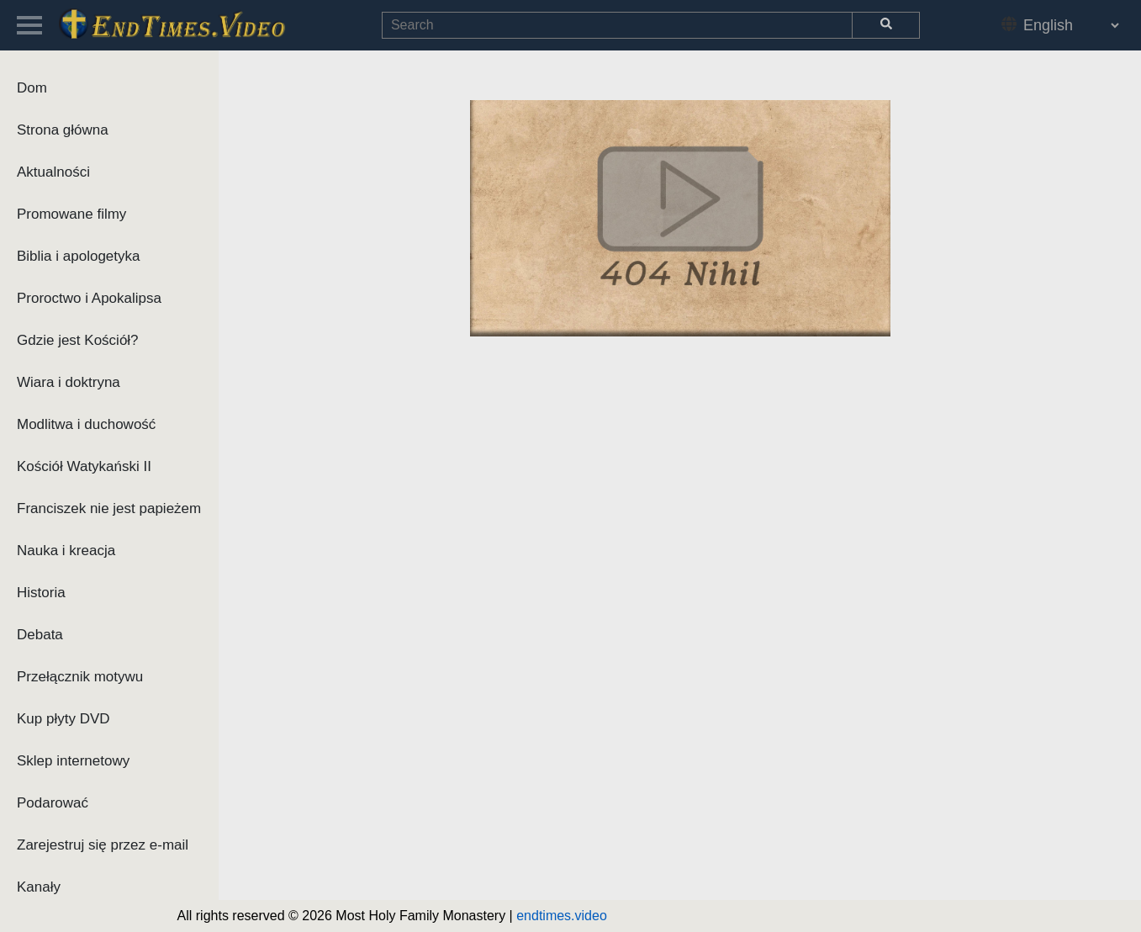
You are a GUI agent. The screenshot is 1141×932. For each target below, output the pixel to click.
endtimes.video (561, 915)
